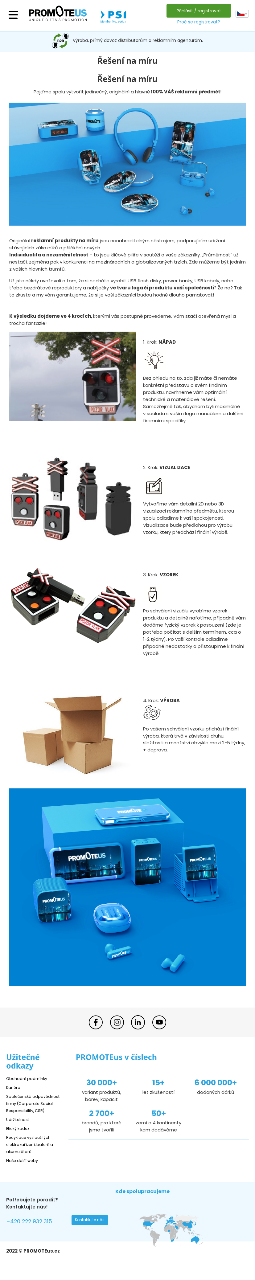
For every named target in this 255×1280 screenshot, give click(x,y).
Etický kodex (20, 1135)
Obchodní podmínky (29, 1078)
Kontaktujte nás (92, 1229)
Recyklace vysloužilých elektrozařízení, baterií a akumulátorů (34, 1151)
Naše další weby (24, 1167)
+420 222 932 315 (33, 1229)
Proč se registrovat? (196, 22)
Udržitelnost (20, 1126)
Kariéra (14, 1087)
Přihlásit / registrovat (197, 11)
